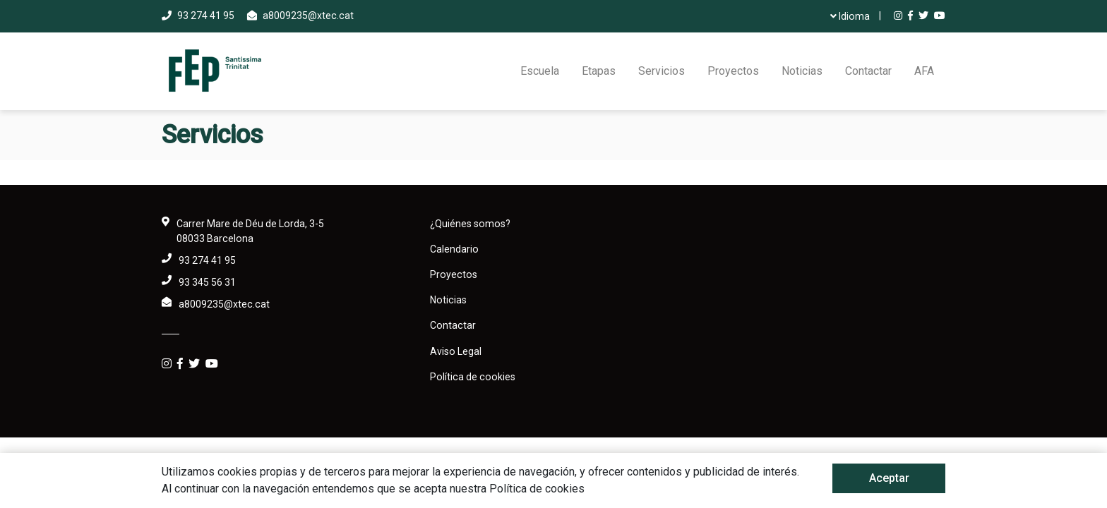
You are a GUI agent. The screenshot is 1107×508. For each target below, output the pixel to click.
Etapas (599, 71)
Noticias (802, 71)
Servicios (661, 71)
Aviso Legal (455, 351)
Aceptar (889, 478)
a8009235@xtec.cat (308, 15)
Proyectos (733, 71)
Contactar (868, 71)
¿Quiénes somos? (470, 223)
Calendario (454, 249)
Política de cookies (472, 376)
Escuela (539, 71)
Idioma (850, 16)
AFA (924, 71)
